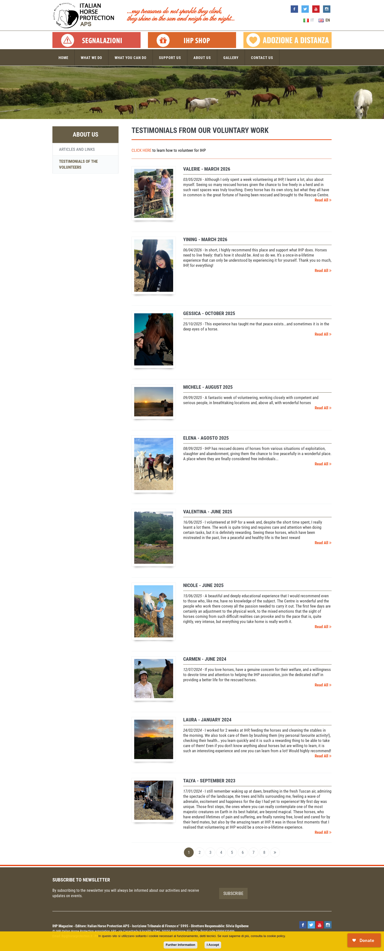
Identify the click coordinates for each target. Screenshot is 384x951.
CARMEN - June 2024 (204, 659)
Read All (323, 200)
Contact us (262, 58)
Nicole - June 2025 (203, 585)
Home (63, 58)
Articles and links (77, 149)
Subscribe (233, 893)
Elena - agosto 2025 (206, 438)
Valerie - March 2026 (206, 169)
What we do (91, 58)
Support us (170, 58)
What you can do (130, 58)
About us (202, 58)
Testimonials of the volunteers (78, 164)
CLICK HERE (141, 150)
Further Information (180, 945)
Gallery (231, 58)
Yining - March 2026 (205, 239)
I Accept (213, 945)
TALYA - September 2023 (209, 781)
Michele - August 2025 (208, 387)
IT (308, 20)
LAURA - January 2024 (207, 720)
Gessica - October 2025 (209, 313)
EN (324, 20)
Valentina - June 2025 (207, 512)
